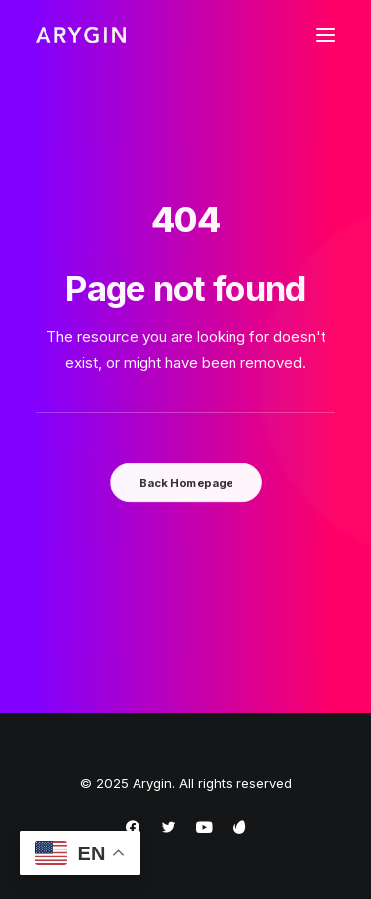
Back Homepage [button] (185, 482)
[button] (325, 34)
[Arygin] (81, 35)
